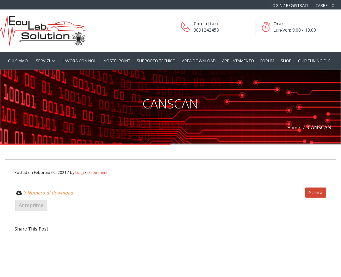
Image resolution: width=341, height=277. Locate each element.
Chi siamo (18, 61)
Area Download (199, 61)
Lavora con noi (79, 61)
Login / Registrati (289, 5)
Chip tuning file (314, 61)
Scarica (315, 192)
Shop (286, 61)
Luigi (79, 172)
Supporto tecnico (156, 61)
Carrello (325, 5)
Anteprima (31, 205)
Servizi (43, 61)
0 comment (97, 172)
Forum (267, 61)
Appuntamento (238, 61)
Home (293, 128)
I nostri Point (116, 61)
